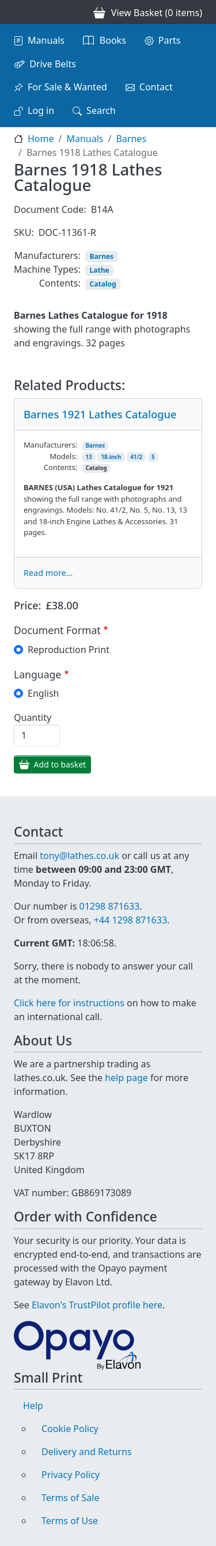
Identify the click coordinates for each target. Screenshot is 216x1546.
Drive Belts (52, 64)
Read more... (48, 572)
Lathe (99, 270)
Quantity (32, 717)
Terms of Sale (70, 1497)
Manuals (46, 40)
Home (41, 138)
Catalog (103, 284)
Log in (41, 110)
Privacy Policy (70, 1474)
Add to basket (60, 764)
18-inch (111, 457)
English (43, 693)
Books (113, 40)
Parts (169, 40)
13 (88, 457)
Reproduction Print (68, 649)
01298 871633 (109, 906)
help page (126, 1077)
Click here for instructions (69, 1003)
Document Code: (50, 209)
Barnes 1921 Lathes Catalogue (100, 414)
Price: (27, 605)
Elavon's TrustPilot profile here (97, 1305)
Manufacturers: (47, 255)
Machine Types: (47, 269)
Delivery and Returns (86, 1451)
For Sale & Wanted (67, 87)
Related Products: (69, 385)
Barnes (131, 138)
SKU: (24, 232)
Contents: (60, 283)
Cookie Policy (69, 1428)
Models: (63, 456)
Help (33, 1405)
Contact (156, 87)
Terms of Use (69, 1520)
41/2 (136, 457)
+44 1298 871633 (130, 920)
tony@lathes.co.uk (79, 855)
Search (101, 110)
